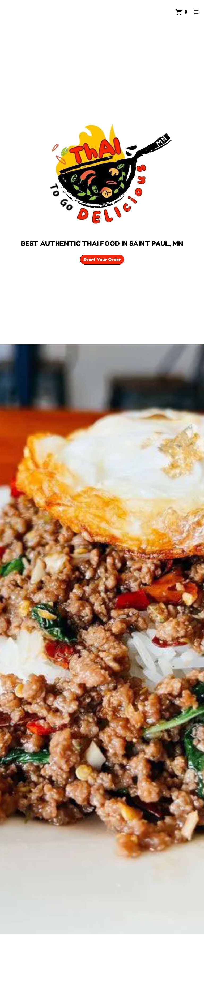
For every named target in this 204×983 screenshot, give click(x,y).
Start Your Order (102, 259)
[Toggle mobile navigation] (196, 11)
